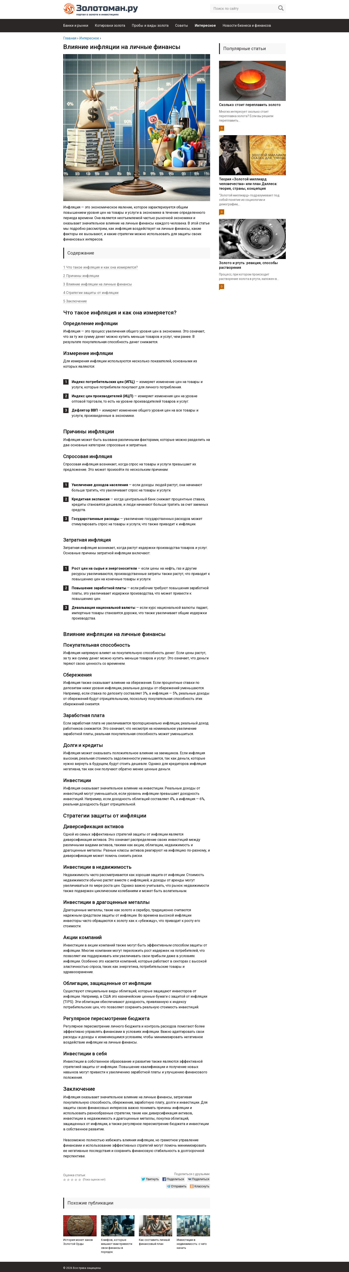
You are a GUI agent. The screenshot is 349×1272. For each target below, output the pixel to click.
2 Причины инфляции (81, 276)
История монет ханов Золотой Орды (78, 1242)
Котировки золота (110, 25)
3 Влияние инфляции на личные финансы (97, 284)
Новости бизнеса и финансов (247, 25)
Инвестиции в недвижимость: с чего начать (192, 1244)
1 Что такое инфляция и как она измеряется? (100, 267)
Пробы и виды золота (150, 25)
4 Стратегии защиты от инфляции (90, 293)
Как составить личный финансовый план (154, 1242)
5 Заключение (75, 301)
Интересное (205, 25)
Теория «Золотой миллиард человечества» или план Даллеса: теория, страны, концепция (248, 184)
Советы (181, 25)
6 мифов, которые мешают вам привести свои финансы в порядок (116, 1246)
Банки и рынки (75, 25)
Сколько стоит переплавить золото (250, 105)
